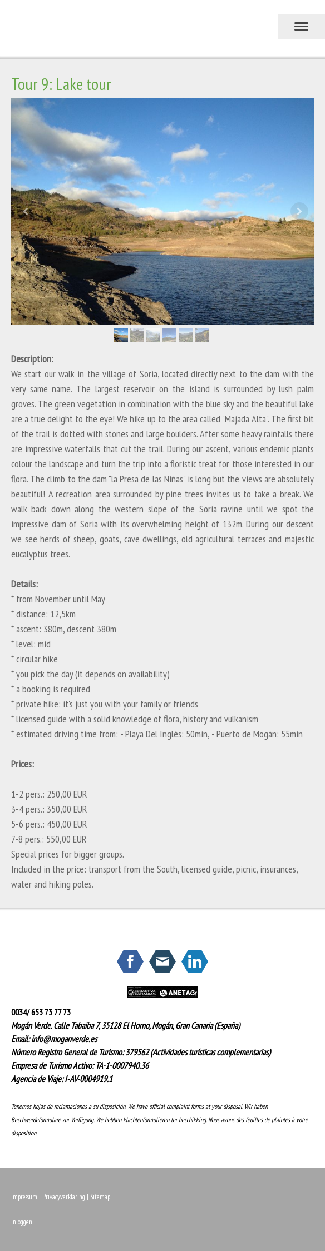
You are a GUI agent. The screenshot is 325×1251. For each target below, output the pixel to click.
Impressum (24, 1197)
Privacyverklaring (63, 1197)
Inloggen (21, 1222)
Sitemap (100, 1197)
